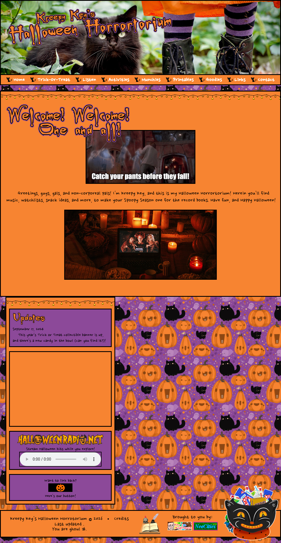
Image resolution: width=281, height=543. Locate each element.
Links (239, 79)
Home (19, 79)
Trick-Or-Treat (53, 79)
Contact (266, 79)
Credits (121, 518)
